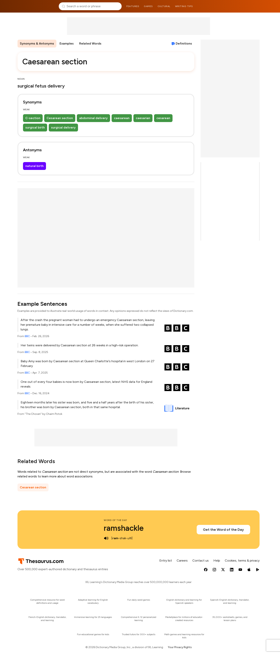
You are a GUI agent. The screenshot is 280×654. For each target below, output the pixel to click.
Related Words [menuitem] (90, 43)
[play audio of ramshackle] (106, 538)
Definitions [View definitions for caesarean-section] (184, 43)
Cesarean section (60, 118)
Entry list (165, 560)
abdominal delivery (93, 118)
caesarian (143, 118)
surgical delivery (63, 127)
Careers (182, 560)
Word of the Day (115, 520)
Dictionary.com (243, 6)
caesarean (121, 118)
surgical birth (35, 127)
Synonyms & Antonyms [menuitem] (37, 43)
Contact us (200, 560)
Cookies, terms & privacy (242, 560)
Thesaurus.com (36, 6)
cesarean (163, 118)
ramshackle (124, 528)
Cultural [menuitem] (164, 6)
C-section (32, 118)
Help (216, 560)
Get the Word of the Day (223, 529)
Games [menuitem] (148, 6)
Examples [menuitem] (67, 43)
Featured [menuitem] (132, 6)
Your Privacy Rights (180, 647)
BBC (27, 336)
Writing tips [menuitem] (184, 6)
